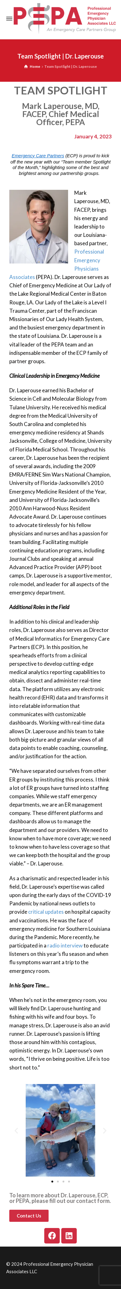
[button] (16, 1130)
